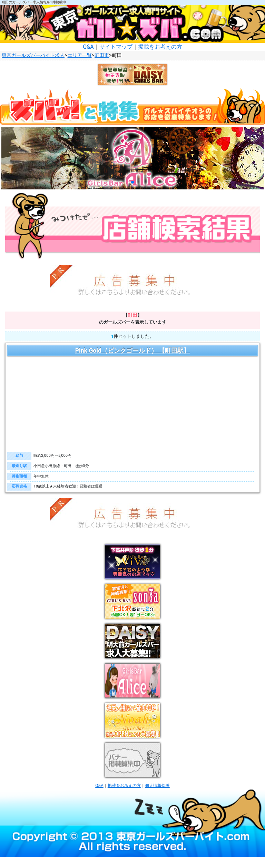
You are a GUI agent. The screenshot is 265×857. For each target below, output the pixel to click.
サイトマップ (115, 46)
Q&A (88, 46)
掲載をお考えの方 (160, 46)
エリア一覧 (80, 55)
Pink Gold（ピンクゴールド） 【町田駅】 (132, 350)
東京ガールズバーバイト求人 (33, 55)
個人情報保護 (157, 785)
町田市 (102, 55)
